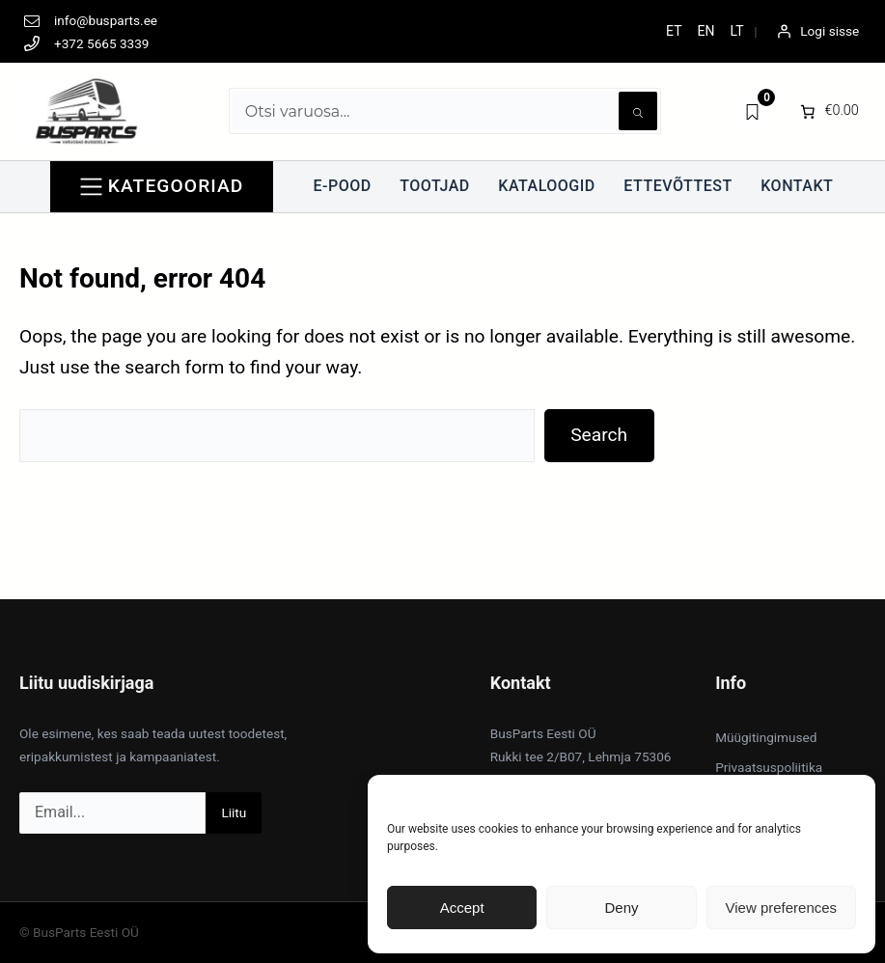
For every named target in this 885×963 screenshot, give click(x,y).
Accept (462, 907)
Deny (621, 907)
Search (598, 435)
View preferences (782, 907)
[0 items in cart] (827, 111)
